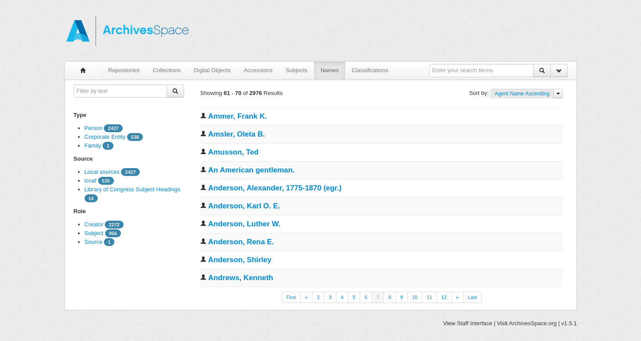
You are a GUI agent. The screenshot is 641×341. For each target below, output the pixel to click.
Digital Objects (212, 70)
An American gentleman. (251, 170)
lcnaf (90, 180)
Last (472, 297)
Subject (94, 233)
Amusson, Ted (233, 152)
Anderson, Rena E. (241, 242)
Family (93, 145)
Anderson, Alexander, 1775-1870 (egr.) (274, 188)
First (291, 297)
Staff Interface (474, 323)
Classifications (370, 70)
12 (443, 297)
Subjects (297, 70)
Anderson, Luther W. (244, 224)
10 (415, 297)
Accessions (258, 70)
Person (94, 128)
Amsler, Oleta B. (236, 134)
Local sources (102, 172)
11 (429, 297)
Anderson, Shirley (240, 260)
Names (330, 70)
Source (94, 242)
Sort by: (479, 93)
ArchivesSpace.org (532, 323)
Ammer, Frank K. (237, 116)
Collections (167, 70)
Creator (94, 224)
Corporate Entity (105, 137)
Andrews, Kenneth (240, 278)
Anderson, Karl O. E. (244, 206)
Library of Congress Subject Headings (133, 189)
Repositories (124, 70)
